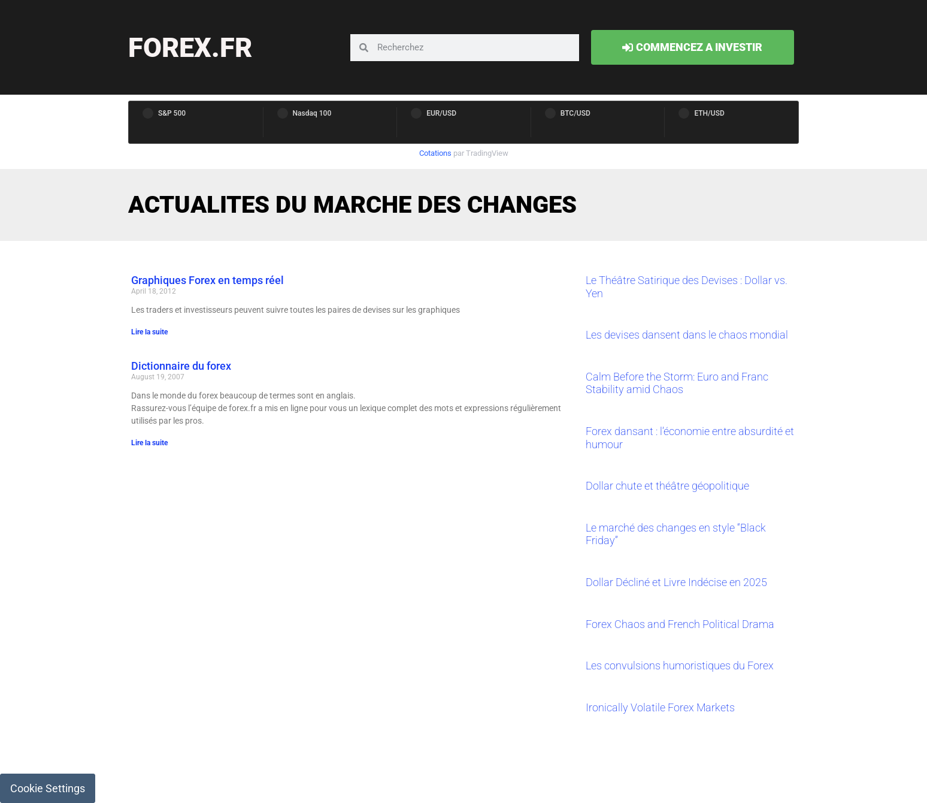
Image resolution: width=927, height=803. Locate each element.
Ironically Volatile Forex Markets (660, 707)
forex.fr (190, 48)
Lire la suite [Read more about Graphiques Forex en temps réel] (149, 332)
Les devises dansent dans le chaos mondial (687, 334)
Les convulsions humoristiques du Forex (680, 665)
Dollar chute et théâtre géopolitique (667, 485)
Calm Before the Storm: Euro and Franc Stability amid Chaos (677, 383)
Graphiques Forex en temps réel (207, 280)
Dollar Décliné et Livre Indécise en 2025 (676, 582)
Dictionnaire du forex (181, 366)
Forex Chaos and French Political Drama (680, 624)
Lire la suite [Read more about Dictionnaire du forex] (149, 443)
